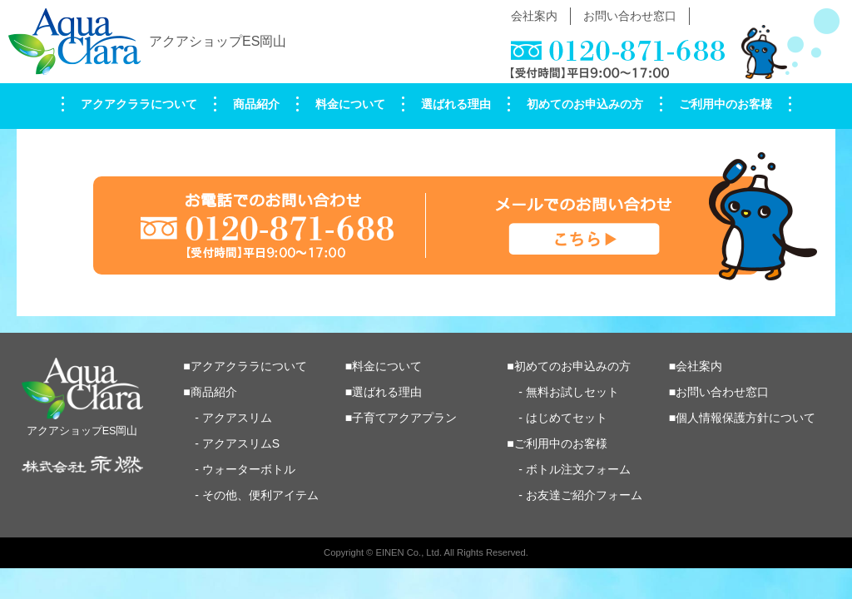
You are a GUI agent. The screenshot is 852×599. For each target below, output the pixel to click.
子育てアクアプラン (404, 417)
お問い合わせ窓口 (629, 15)
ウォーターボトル (248, 469)
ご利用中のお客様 (725, 104)
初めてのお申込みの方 (585, 104)
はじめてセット (566, 417)
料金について (350, 104)
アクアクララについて (139, 104)
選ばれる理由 (456, 104)
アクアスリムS (241, 443)
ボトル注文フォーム (578, 469)
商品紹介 (256, 104)
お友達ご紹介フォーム (584, 495)
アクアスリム (237, 417)
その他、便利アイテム (260, 495)
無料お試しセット (572, 392)
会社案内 (534, 15)
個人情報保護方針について (745, 417)
